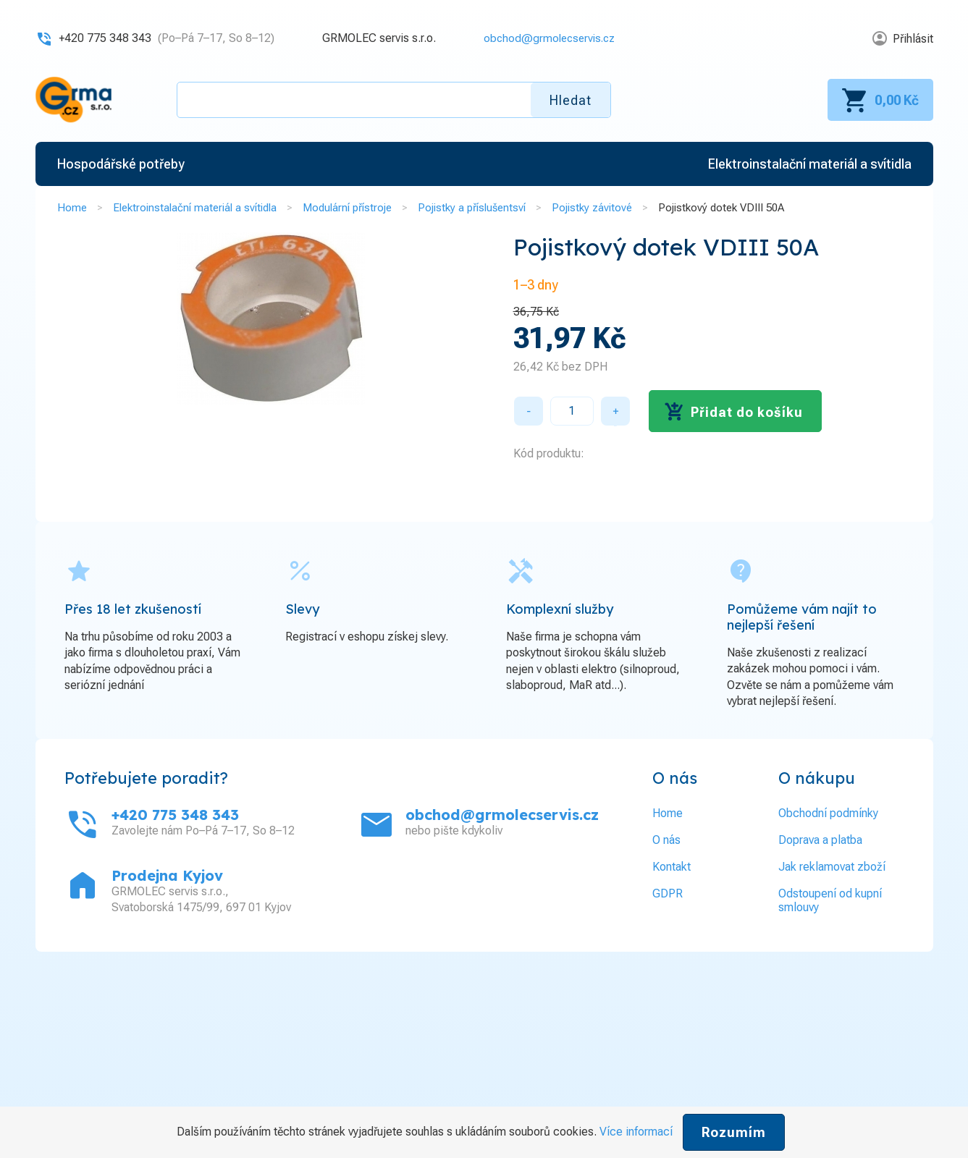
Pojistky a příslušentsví (472, 207)
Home (72, 207)
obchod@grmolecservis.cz (546, 38)
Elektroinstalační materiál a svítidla (195, 207)
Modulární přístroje (347, 207)
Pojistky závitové (592, 207)
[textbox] (394, 100)
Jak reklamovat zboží (831, 866)
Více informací (636, 1131)
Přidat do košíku (747, 411)
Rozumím (734, 1132)
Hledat (571, 100)
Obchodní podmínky (828, 812)
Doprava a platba (820, 839)
